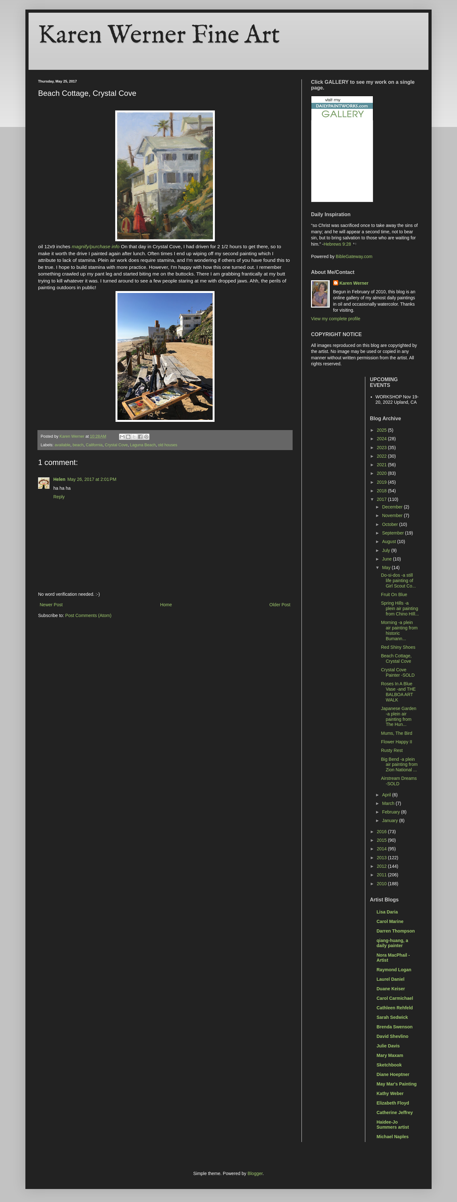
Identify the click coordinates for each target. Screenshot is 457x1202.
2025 (382, 430)
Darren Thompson (396, 930)
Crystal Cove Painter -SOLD (397, 672)
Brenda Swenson (395, 1026)
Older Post (279, 604)
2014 (382, 848)
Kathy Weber (390, 1093)
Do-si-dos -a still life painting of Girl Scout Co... (398, 580)
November (393, 515)
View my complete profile (335, 318)
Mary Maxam (390, 1055)
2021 (382, 464)
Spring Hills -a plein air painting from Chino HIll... (400, 608)
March (389, 803)
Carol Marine (390, 921)
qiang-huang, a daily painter (392, 943)
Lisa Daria (387, 911)
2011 (382, 874)
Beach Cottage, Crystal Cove (396, 658)
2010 (382, 883)
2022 (382, 456)
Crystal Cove (116, 445)
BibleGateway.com (354, 256)
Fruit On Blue (394, 594)
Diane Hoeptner (393, 1074)
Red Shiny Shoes (398, 647)
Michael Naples (393, 1136)
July (386, 550)
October (390, 524)
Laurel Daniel (391, 979)
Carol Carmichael (395, 998)
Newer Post (51, 604)
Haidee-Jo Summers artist (393, 1124)
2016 (382, 831)
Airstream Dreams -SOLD (399, 781)
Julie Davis (388, 1045)
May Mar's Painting (397, 1083)
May (387, 567)
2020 (382, 473)
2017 (382, 499)
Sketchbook (389, 1064)
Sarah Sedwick (392, 1017)
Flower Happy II (396, 741)
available (62, 445)
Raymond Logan (394, 969)
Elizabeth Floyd (393, 1103)
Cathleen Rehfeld (395, 1007)
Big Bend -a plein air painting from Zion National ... (399, 765)
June (387, 558)
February (391, 811)
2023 (382, 447)
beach (78, 445)
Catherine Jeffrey (395, 1112)
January (390, 820)
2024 (382, 438)
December (393, 506)
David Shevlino (392, 1036)
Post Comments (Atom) (88, 615)
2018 (382, 490)
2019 (382, 482)
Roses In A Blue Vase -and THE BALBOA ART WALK (398, 691)
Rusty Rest (391, 750)
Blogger (255, 1173)
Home (166, 604)
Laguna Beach (143, 445)
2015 (382, 840)
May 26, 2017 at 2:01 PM (91, 479)
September (393, 532)
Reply (59, 496)
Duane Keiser (391, 988)
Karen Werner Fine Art (159, 36)
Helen (59, 479)
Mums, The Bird (396, 733)
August (389, 541)
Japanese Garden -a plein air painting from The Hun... (398, 716)
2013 (382, 857)
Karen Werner (354, 283)
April (387, 794)
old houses (167, 445)
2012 (382, 866)
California (94, 445)
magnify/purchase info (96, 246)
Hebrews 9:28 (337, 244)
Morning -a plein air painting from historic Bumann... (399, 630)
